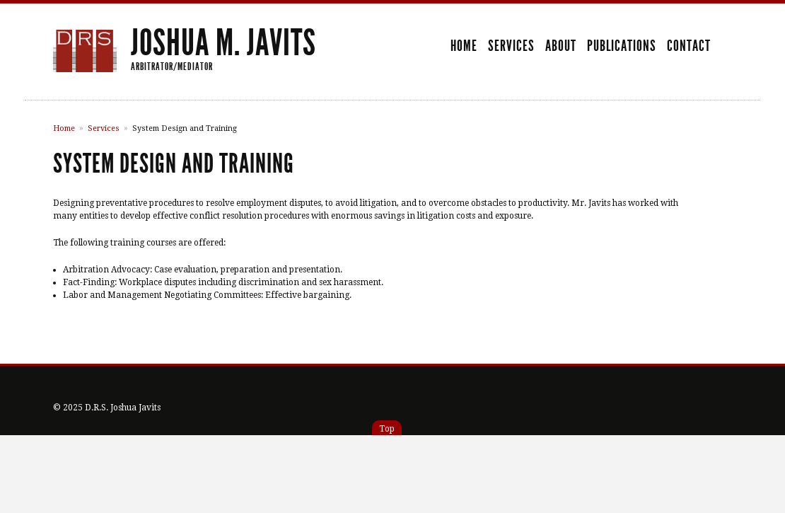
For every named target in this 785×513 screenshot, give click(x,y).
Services (511, 46)
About (560, 46)
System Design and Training (184, 128)
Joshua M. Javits (223, 42)
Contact (689, 46)
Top (387, 429)
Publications (621, 46)
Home (463, 46)
